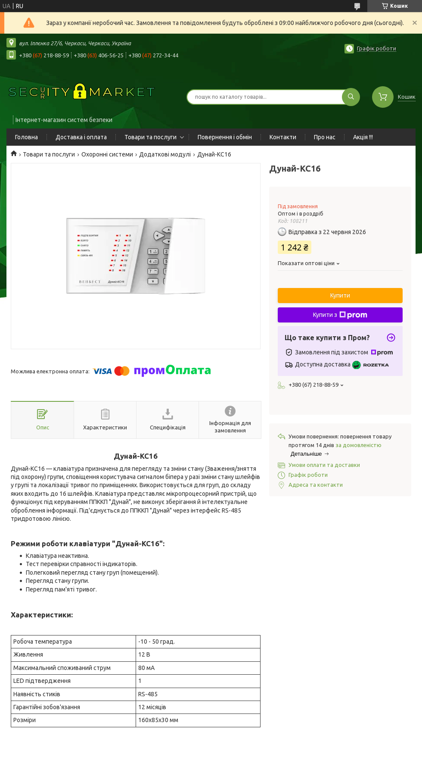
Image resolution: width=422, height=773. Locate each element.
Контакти (283, 137)
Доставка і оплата (81, 137)
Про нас (324, 137)
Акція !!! (363, 137)
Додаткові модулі (165, 154)
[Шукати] (351, 97)
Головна (26, 137)
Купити (340, 295)
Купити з (340, 315)
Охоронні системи (107, 154)
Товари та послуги (150, 137)
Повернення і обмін (225, 137)
